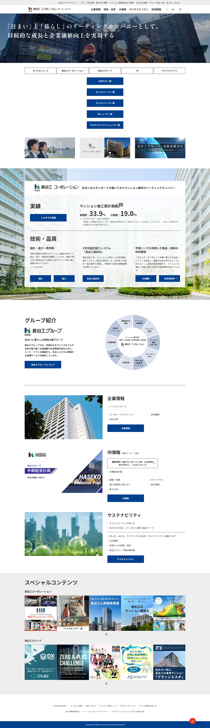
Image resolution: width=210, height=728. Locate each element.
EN (173, 9)
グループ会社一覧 (156, 2)
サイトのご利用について (108, 706)
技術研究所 (169, 278)
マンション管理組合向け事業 (121, 2)
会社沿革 (113, 419)
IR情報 (122, 9)
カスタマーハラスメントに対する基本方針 (127, 711)
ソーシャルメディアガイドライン (95, 711)
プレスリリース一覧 (105, 92)
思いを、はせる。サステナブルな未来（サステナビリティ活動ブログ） (143, 536)
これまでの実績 (48, 217)
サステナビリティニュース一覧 (105, 125)
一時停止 (106, 634)
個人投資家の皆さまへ (120, 484)
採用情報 (156, 9)
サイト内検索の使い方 (147, 706)
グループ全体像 (87, 2)
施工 (64, 278)
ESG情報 (113, 540)
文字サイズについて (128, 706)
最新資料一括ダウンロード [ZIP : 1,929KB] (132, 463)
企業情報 (96, 9)
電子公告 (113, 489)
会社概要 (155, 414)
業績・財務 (114, 479)
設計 (40, 278)
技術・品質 (110, 9)
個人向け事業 (101, 2)
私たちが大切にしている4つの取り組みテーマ (131, 527)
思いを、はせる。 (173, 2)
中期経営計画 (115, 471)
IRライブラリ (157, 479)
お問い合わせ (90, 706)
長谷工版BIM (93, 278)
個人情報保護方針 (73, 711)
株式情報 (155, 484)
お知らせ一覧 (105, 81)
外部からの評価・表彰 (120, 545)
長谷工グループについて (43, 364)
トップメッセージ (118, 406)
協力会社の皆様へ (61, 706)
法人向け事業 (141, 2)
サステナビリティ (138, 9)
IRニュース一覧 (105, 114)
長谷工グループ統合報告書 (122, 550)
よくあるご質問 (76, 706)
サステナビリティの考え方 (122, 523)
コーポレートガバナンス (121, 414)
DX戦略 (145, 278)
